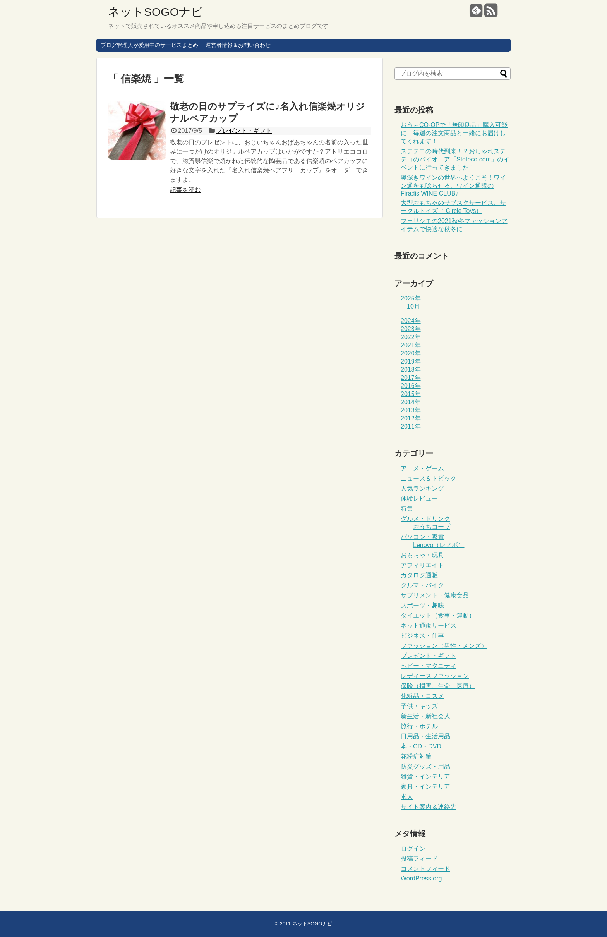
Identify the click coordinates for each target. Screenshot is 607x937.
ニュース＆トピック (428, 478)
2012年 (411, 418)
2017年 (411, 377)
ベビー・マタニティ (428, 665)
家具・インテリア (425, 786)
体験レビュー (419, 498)
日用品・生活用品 (425, 736)
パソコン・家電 (422, 537)
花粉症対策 (416, 756)
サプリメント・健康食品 (435, 595)
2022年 (411, 337)
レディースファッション (435, 676)
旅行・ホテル (419, 726)
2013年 (411, 410)
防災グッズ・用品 (425, 766)
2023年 (411, 329)
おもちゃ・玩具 (422, 555)
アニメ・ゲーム (422, 468)
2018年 (411, 369)
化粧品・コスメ (422, 696)
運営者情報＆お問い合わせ (238, 45)
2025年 (411, 298)
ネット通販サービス (428, 625)
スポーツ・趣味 (422, 605)
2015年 (411, 394)
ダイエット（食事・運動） (438, 615)
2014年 (411, 402)
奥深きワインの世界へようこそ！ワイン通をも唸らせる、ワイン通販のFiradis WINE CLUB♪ (453, 185)
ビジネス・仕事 (422, 635)
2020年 (411, 353)
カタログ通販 (419, 575)
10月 (413, 306)
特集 (407, 508)
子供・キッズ (419, 706)
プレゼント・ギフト (244, 130)
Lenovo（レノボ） (439, 545)
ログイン (413, 848)
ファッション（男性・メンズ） (444, 645)
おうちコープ (431, 526)
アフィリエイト (422, 565)
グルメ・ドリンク (425, 518)
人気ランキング (422, 488)
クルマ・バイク (422, 585)
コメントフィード (425, 868)
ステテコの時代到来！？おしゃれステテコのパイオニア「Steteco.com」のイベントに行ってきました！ (455, 159)
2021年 (411, 345)
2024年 (411, 320)
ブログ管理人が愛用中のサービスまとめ (149, 45)
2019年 (411, 361)
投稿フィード (419, 858)
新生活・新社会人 (425, 716)
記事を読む (185, 190)
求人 (407, 796)
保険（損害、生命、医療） (438, 686)
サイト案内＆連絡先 (428, 806)
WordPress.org (421, 878)
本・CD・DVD (421, 746)
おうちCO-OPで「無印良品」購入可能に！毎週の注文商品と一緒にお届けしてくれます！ (454, 133)
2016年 (411, 386)
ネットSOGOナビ (155, 11)
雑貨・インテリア (425, 776)
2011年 (411, 426)
